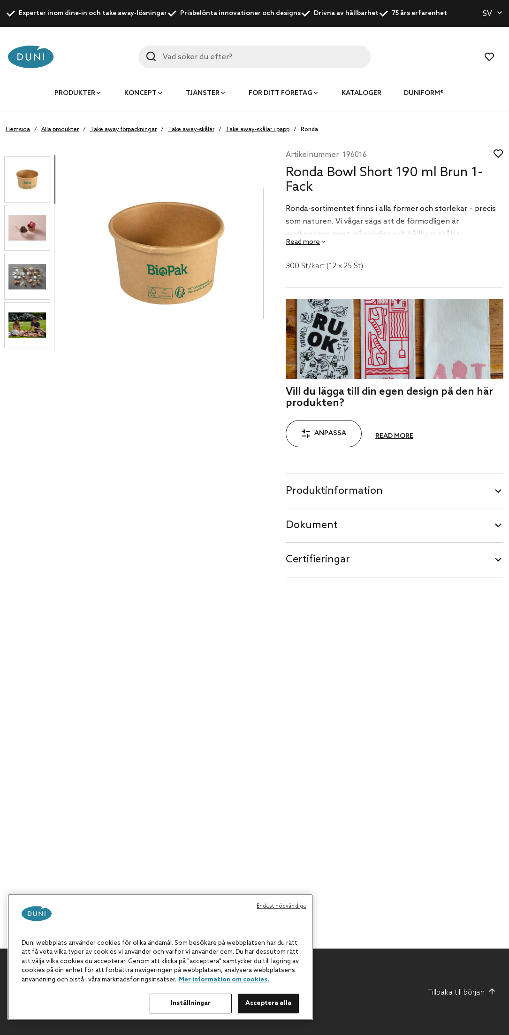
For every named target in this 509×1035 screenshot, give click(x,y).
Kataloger (361, 93)
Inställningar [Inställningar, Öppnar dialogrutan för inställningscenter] (191, 1003)
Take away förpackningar (123, 129)
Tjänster (203, 93)
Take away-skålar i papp (257, 129)
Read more (394, 436)
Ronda (309, 129)
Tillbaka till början (462, 992)
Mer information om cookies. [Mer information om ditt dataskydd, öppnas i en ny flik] (224, 979)
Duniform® (424, 93)
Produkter (74, 93)
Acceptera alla (268, 1003)
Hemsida (18, 129)
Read (303, 242)
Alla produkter (60, 129)
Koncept (140, 93)
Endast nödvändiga (281, 906)
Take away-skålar (191, 129)
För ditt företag (280, 93)
